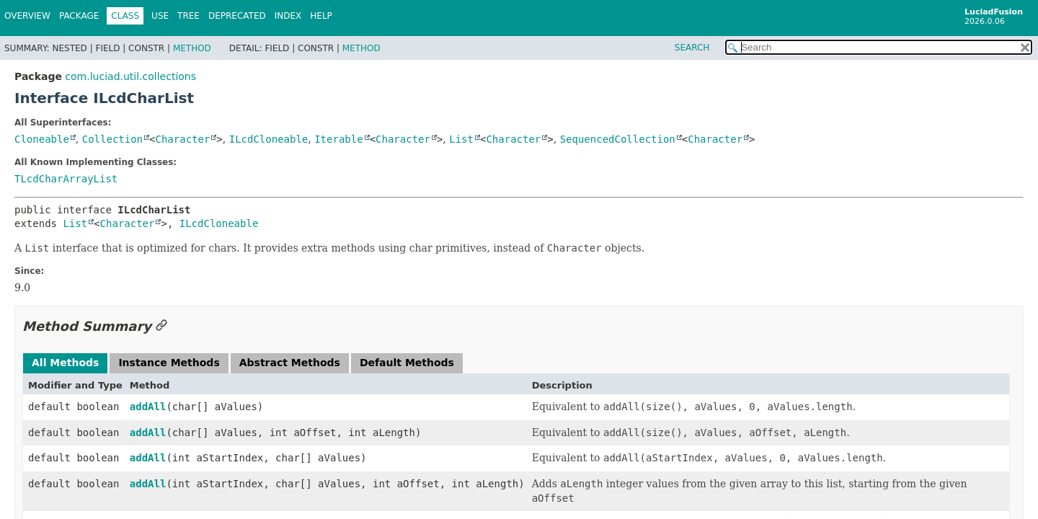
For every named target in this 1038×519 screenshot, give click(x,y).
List (461, 139)
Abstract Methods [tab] (289, 362)
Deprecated (237, 16)
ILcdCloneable (269, 139)
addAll (148, 406)
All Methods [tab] (65, 362)
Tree (188, 16)
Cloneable (41, 139)
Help (321, 16)
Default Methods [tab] (407, 362)
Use (160, 16)
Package (79, 16)
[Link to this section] (161, 326)
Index (288, 16)
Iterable (338, 139)
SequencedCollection (617, 139)
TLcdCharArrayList (65, 179)
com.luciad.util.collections (130, 76)
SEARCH (692, 48)
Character (183, 139)
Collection (112, 139)
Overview (27, 16)
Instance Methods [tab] (168, 362)
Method (192, 48)
